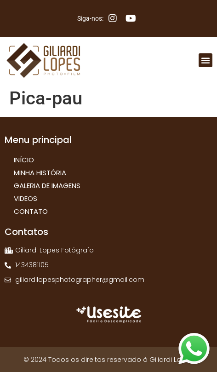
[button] (205, 60)
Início (24, 160)
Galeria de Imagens (47, 185)
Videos (25, 198)
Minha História (40, 172)
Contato (31, 211)
